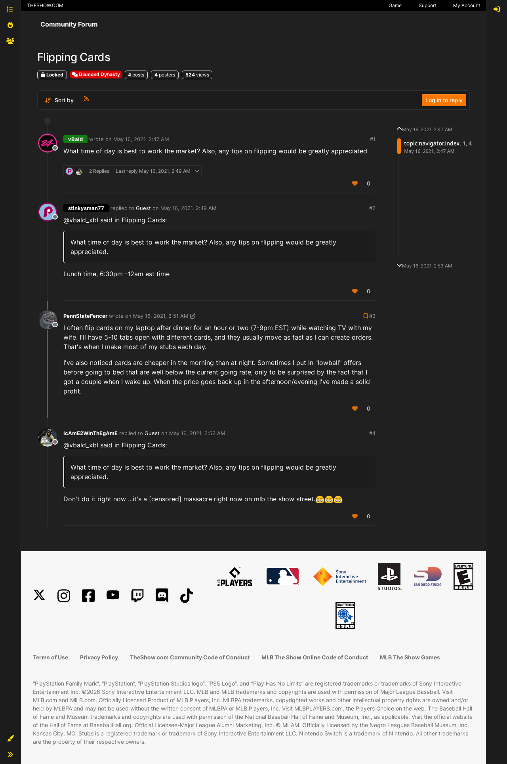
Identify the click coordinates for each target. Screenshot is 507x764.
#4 (372, 433)
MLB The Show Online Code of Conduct (314, 657)
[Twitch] (137, 595)
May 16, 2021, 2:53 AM (197, 433)
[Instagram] (63, 595)
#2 (372, 208)
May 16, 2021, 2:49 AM (188, 208)
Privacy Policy (99, 657)
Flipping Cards (143, 220)
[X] (39, 595)
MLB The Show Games (410, 657)
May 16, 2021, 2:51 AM (161, 316)
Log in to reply (444, 100)
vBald (75, 139)
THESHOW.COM (45, 5)
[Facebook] (88, 595)
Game (395, 5)
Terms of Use (50, 657)
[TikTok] (186, 595)
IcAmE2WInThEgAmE (90, 433)
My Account (466, 5)
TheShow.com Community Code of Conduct (190, 657)
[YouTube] (113, 595)
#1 (372, 139)
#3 (372, 316)
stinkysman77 (86, 208)
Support (427, 5)
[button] (10, 738)
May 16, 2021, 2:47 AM (141, 139)
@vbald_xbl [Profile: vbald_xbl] (80, 220)
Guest (143, 208)
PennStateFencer (85, 316)
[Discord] (162, 595)
